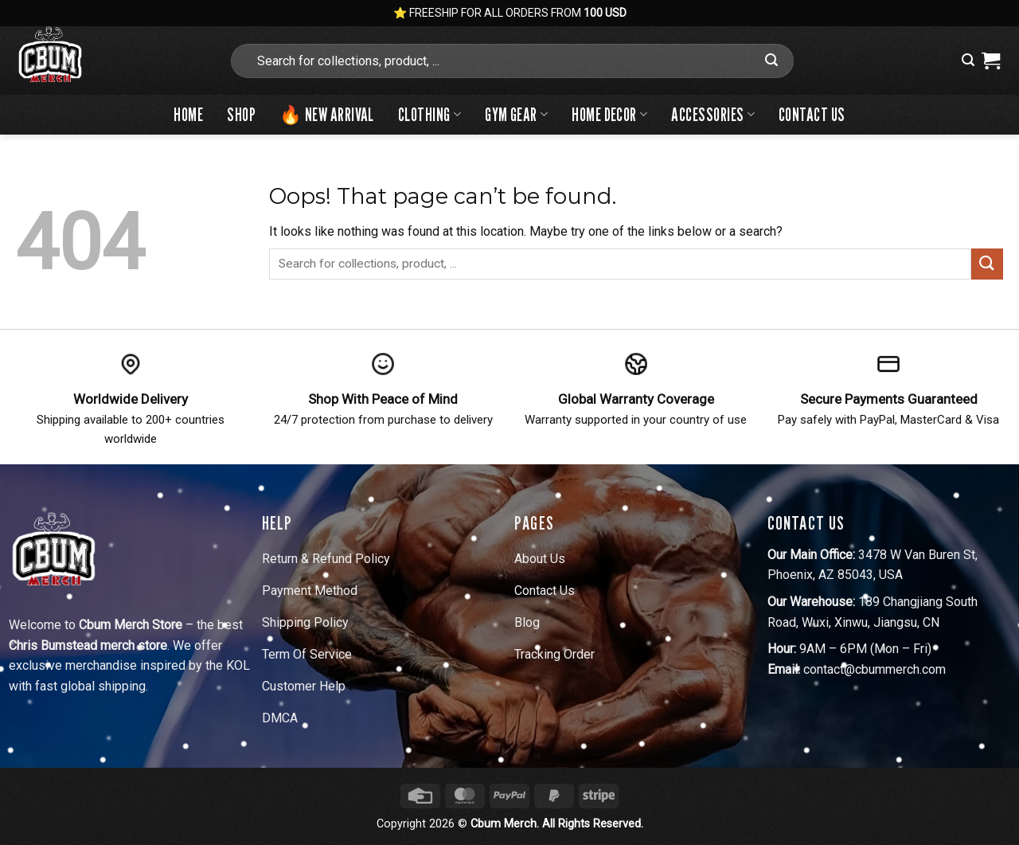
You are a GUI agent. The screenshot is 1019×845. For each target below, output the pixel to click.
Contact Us (812, 114)
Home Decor (609, 114)
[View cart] (991, 60)
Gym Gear (516, 114)
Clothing (429, 114)
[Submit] (771, 60)
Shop (241, 114)
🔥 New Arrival (326, 114)
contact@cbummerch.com (874, 669)
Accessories (713, 114)
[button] (968, 60)
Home (188, 114)
